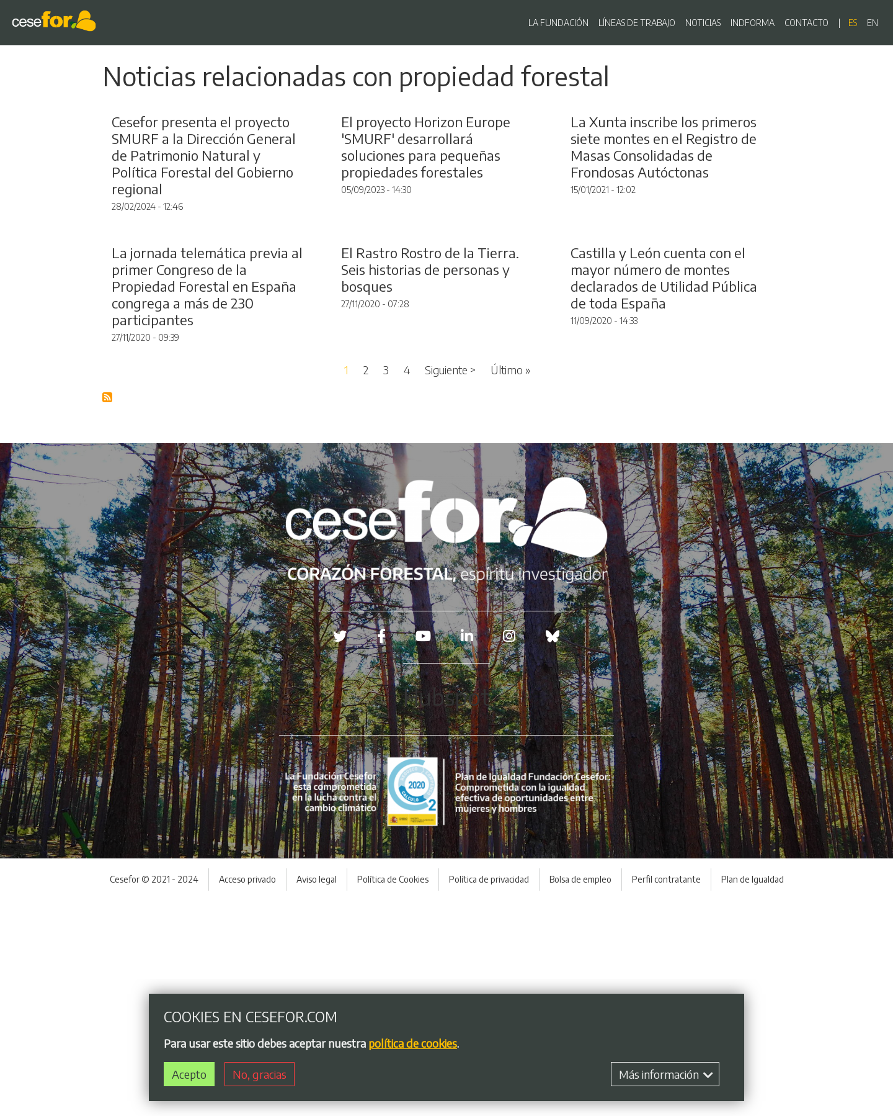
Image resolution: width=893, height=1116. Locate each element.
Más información (666, 1074)
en (872, 22)
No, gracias (260, 1074)
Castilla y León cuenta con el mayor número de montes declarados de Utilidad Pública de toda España (664, 494)
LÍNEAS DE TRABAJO (636, 22)
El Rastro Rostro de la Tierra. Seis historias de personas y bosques (430, 485)
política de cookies (412, 1043)
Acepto (189, 1074)
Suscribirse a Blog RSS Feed (107, 613)
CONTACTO (806, 22)
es (852, 22)
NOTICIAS (703, 22)
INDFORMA (753, 22)
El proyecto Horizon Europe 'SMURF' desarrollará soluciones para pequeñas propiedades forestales (425, 255)
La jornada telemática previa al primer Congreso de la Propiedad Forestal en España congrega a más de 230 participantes (207, 502)
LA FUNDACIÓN (558, 22)
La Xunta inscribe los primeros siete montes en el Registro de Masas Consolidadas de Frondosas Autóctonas (664, 255)
